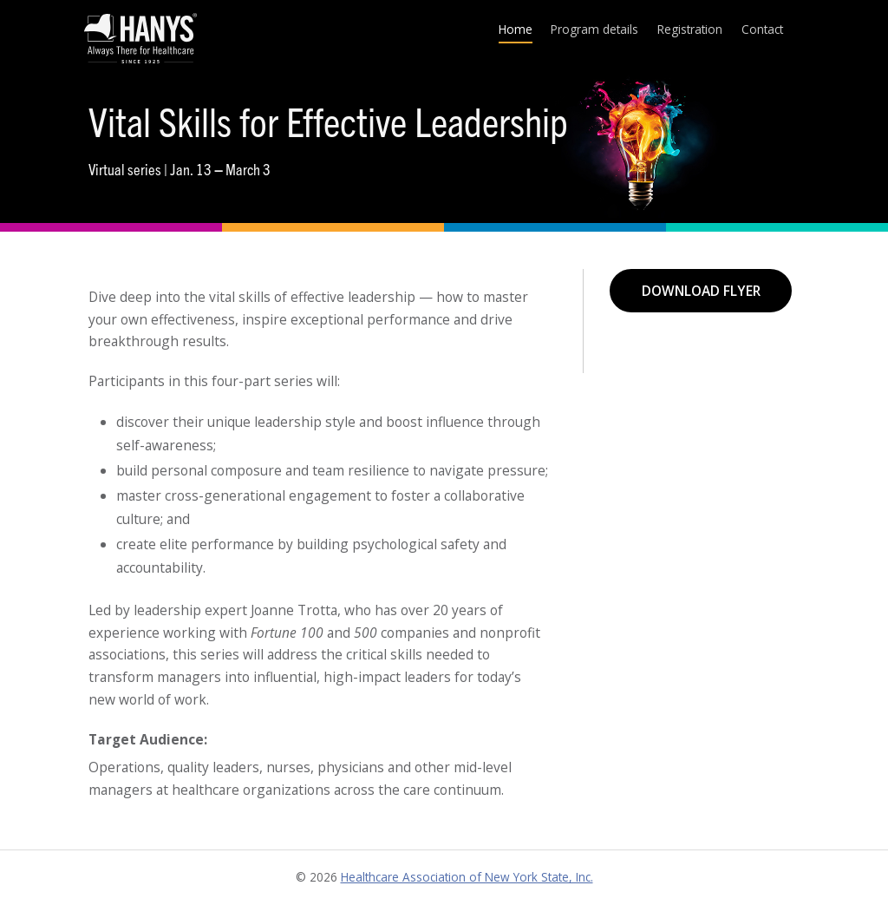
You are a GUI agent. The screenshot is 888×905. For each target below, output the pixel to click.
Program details (594, 29)
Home (515, 29)
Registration (689, 29)
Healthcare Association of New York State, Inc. (467, 877)
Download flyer (701, 290)
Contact (762, 29)
